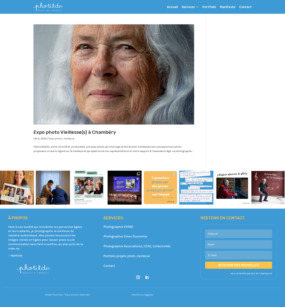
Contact (245, 7)
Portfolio (209, 7)
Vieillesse (68, 138)
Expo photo (55, 138)
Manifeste (227, 7)
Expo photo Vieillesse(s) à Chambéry (75, 132)
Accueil (172, 7)
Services (188, 7)
